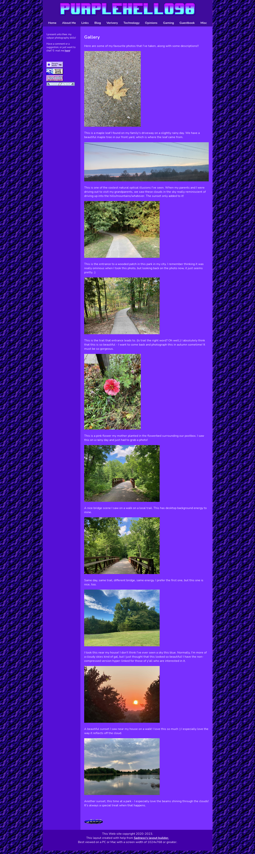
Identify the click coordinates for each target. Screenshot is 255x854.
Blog (97, 23)
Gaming (168, 23)
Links (85, 23)
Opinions (151, 23)
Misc (203, 23)
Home (52, 23)
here (67, 50)
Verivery (112, 23)
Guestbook (187, 23)
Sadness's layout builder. (151, 838)
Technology (131, 23)
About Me (69, 23)
